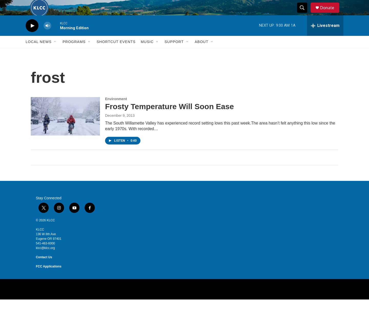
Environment (116, 110)
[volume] (47, 37)
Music (147, 53)
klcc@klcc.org (45, 259)
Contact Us (44, 269)
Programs (74, 53)
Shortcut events (116, 53)
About (201, 53)
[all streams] (325, 37)
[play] (32, 37)
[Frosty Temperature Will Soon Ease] (65, 128)
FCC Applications (48, 278)
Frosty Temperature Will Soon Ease (169, 118)
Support (174, 53)
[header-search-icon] (304, 13)
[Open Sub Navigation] (55, 53)
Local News (39, 53)
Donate (330, 13)
